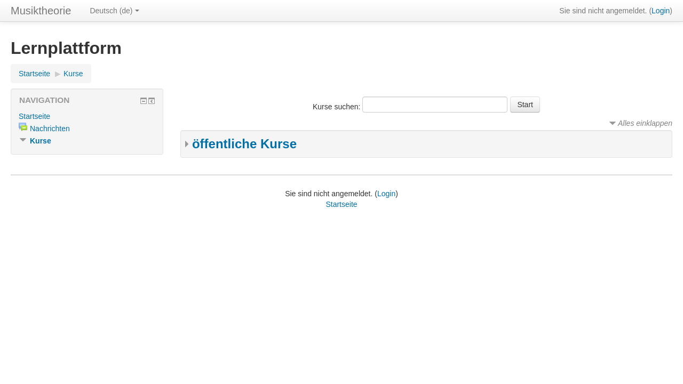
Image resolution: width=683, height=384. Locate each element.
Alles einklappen (645, 123)
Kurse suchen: (337, 106)
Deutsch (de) (114, 10)
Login (661, 10)
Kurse (73, 73)
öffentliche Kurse (244, 144)
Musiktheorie (41, 11)
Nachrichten (50, 128)
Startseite (34, 73)
